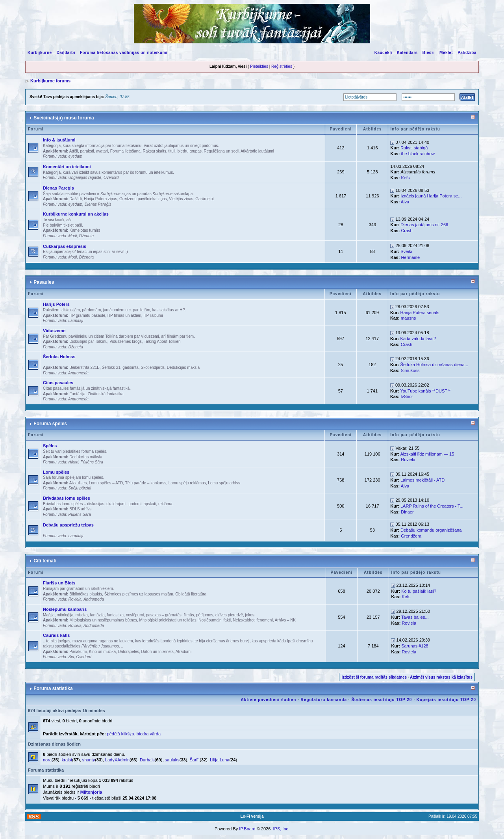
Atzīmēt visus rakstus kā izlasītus (441, 677)
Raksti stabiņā (414, 147)
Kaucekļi (383, 52)
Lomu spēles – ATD (106, 483)
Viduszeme (54, 330)
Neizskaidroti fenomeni (252, 620)
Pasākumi (78, 651)
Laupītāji (75, 320)
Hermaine (410, 257)
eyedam (75, 156)
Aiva (405, 201)
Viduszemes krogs (125, 341)
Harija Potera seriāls (419, 312)
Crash (406, 230)
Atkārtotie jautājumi (257, 151)
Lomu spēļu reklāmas (187, 483)
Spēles (50, 445)
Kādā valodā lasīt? (418, 338)
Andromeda (78, 373)
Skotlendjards (153, 367)
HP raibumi (153, 315)
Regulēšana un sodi (221, 151)
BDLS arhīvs (80, 509)
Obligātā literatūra (190, 594)
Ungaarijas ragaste (84, 177)
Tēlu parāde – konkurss (146, 483)
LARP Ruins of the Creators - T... (431, 506)
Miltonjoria (91, 792)
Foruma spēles (50, 423)
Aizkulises (78, 483)
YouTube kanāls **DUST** (425, 391)
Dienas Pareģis (58, 188)
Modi (72, 236)
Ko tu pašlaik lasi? (418, 591)
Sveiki (406, 251)
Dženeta (86, 236)
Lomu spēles (56, 472)
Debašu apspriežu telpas (68, 525)
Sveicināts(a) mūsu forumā (63, 118)
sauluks (172, 759)
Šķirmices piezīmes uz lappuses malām (138, 594)
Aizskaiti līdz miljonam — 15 (427, 454)
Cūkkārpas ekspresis (64, 246)
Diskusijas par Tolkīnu (88, 341)
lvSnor (407, 396)
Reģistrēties (281, 66)
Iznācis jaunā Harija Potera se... (430, 195)
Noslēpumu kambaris (65, 609)
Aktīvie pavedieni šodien (268, 700)
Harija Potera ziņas (100, 199)
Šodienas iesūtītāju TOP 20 (381, 700)
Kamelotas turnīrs (84, 230)
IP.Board (247, 828)
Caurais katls (56, 635)
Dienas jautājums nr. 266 (424, 224)
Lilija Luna (220, 759)
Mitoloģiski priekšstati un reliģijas (167, 620)
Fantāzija (77, 394)
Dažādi (75, 199)
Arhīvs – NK (285, 620)
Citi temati (44, 561)
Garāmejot (204, 199)
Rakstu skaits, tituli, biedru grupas (172, 151)
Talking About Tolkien (162, 341)
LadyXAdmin (117, 759)
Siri (71, 657)
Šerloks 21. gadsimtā (120, 367)
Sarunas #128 (414, 646)
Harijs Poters (56, 304)
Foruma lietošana (125, 151)
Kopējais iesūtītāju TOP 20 (446, 700)
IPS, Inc (280, 828)
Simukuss (410, 370)
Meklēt (446, 52)
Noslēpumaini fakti (214, 620)
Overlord (111, 177)
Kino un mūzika (102, 651)
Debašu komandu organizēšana (430, 530)
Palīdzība (467, 52)
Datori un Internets (157, 651)
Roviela (408, 459)
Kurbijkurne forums (50, 80)
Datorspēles (128, 651)
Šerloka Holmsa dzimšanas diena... (434, 364)
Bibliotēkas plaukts (85, 594)
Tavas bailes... (415, 617)
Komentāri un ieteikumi (67, 166)
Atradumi (183, 651)
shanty (88, 759)
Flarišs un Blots (59, 582)
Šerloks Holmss (59, 356)
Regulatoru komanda (324, 700)
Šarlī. (195, 759)
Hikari (73, 462)
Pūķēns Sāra (92, 462)
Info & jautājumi (59, 140)
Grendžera (411, 536)
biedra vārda (149, 733)
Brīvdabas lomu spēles (66, 498)
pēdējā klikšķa (120, 733)
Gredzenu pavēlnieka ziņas (143, 199)
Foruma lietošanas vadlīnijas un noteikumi (123, 52)
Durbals (147, 759)
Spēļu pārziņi (79, 488)
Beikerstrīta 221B (84, 367)
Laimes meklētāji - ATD (422, 480)
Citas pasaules (58, 382)
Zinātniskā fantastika (105, 394)
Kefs (405, 177)
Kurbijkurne (40, 52)
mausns (408, 318)
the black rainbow (418, 153)
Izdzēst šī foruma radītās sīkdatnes (374, 677)
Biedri (428, 52)
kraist (67, 759)
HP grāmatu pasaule (87, 315)
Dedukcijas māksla (183, 367)
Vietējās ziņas (181, 199)
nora (47, 759)
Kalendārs (407, 52)
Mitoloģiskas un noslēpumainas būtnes (103, 620)
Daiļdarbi (66, 52)
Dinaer (407, 512)
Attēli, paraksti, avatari (88, 151)
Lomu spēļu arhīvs (224, 483)
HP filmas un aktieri (124, 315)
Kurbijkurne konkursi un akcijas (76, 214)
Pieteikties (259, 66)
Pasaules (43, 282)
